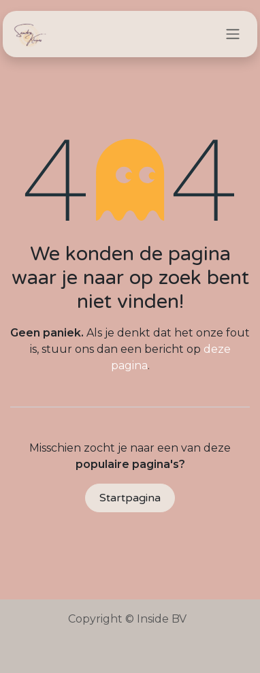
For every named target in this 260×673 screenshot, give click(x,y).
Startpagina (130, 498)
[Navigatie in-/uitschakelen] (232, 34)
